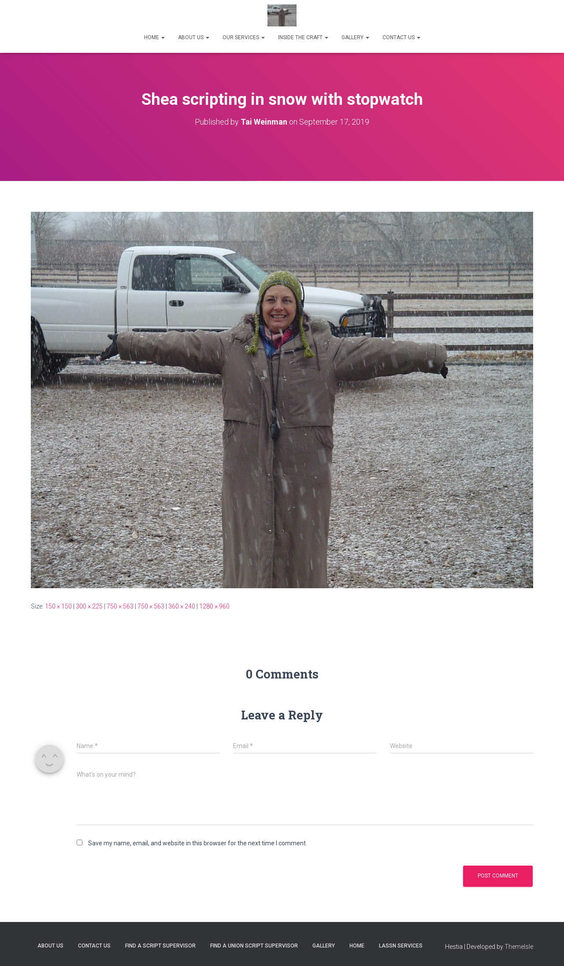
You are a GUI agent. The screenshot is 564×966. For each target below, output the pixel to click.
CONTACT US (401, 37)
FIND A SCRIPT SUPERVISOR (160, 946)
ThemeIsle (519, 946)
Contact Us (94, 946)
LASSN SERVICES (401, 946)
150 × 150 (58, 606)
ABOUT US (193, 37)
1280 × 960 (214, 606)
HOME (154, 37)
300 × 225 (89, 606)
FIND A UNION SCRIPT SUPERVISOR (254, 946)
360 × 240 (181, 606)
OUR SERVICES (244, 37)
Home (356, 946)
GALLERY (355, 37)
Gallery (323, 946)
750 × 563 (120, 606)
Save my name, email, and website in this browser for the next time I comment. (197, 843)
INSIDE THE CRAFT (303, 37)
